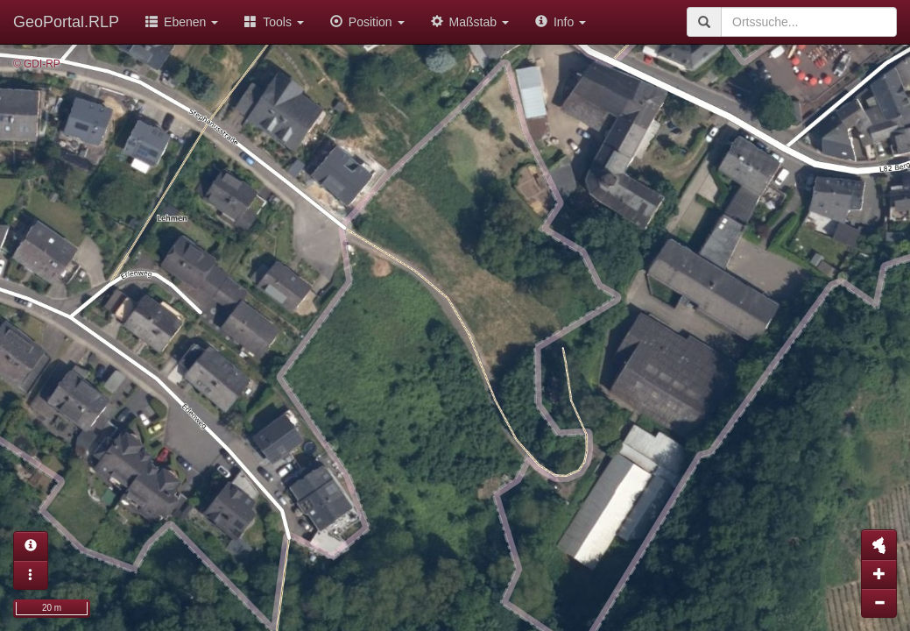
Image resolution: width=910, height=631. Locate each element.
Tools (274, 22)
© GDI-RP (36, 64)
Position (367, 22)
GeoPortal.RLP (66, 22)
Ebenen (181, 22)
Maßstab (470, 22)
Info (560, 22)
